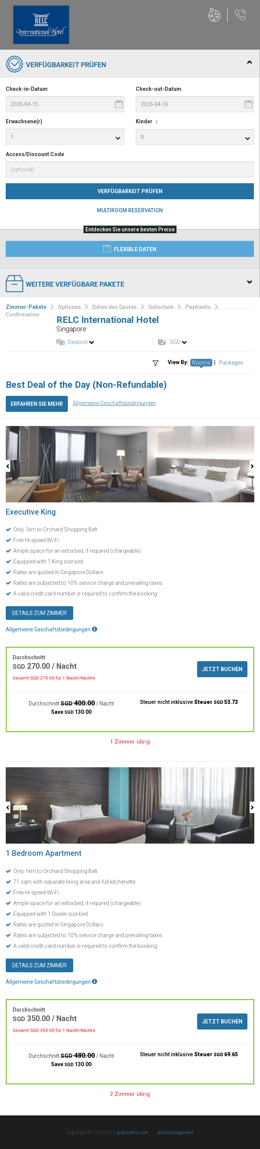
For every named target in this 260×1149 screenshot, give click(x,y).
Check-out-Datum (158, 89)
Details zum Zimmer (39, 613)
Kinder (148, 121)
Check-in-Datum (27, 89)
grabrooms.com (132, 1132)
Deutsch (78, 342)
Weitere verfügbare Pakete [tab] (129, 284)
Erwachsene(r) (24, 121)
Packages (231, 363)
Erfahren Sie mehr (37, 404)
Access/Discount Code (35, 154)
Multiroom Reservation (130, 210)
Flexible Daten (129, 248)
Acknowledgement (175, 1132)
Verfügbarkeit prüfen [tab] (129, 64)
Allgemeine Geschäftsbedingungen (114, 403)
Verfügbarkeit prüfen (130, 191)
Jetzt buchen (222, 669)
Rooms (201, 363)
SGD (175, 342)
